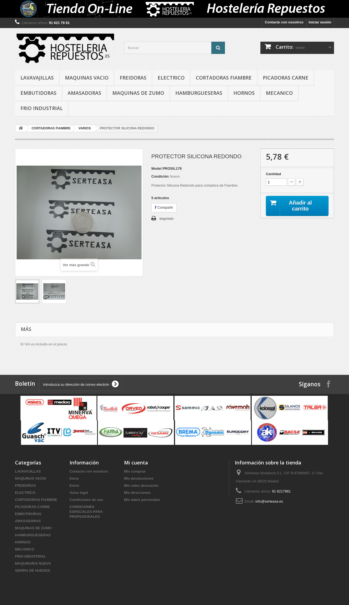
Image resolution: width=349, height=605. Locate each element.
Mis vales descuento (141, 486)
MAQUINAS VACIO (87, 77)
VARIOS (85, 128)
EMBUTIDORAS (38, 93)
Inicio (74, 478)
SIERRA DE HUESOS (32, 570)
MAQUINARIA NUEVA (33, 563)
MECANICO (279, 93)
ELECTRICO (171, 77)
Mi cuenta (136, 462)
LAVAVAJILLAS (37, 77)
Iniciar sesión (320, 22)
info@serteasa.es (269, 501)
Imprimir (167, 219)
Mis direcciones (137, 493)
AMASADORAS (84, 93)
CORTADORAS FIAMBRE (224, 77)
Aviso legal (79, 493)
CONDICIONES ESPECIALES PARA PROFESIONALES (86, 512)
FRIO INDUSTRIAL (41, 108)
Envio (74, 486)
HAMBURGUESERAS (198, 93)
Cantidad (273, 174)
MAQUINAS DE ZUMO (138, 93)
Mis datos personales (142, 500)
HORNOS (244, 93)
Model (156, 168)
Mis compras (135, 471)
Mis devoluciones (139, 478)
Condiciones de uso (86, 500)
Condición (160, 176)
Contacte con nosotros (284, 22)
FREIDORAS (133, 77)
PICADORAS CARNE (285, 77)
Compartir (164, 207)
